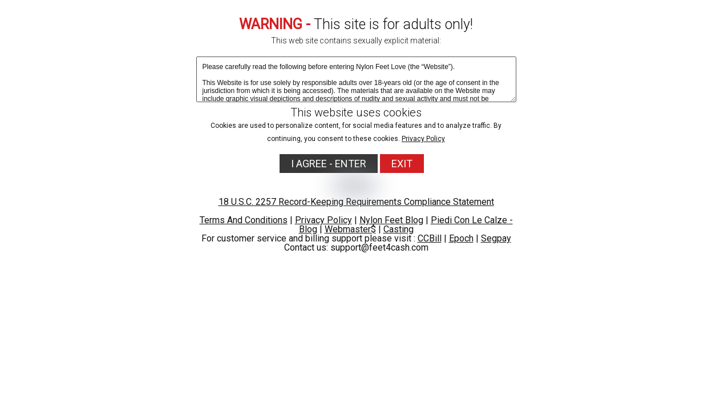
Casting (398, 229)
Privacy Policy (423, 139)
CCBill (430, 238)
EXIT (401, 164)
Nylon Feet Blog (391, 220)
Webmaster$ (350, 229)
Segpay (496, 238)
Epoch (461, 238)
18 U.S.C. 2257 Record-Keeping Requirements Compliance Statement (356, 201)
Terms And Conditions (244, 220)
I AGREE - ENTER (328, 164)
